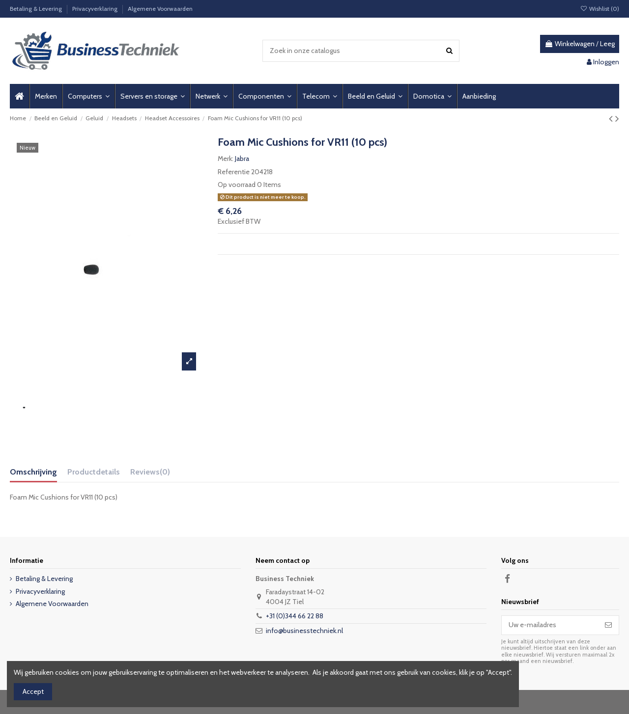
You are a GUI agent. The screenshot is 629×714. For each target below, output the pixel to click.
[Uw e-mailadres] (550, 625)
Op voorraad (237, 184)
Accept (33, 691)
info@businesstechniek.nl (304, 630)
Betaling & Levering (36, 8)
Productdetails (93, 471)
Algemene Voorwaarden (160, 8)
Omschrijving (33, 471)
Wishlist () (599, 8)
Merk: (225, 158)
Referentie (234, 171)
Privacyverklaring (95, 8)
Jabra (242, 158)
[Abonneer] (608, 625)
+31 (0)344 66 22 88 (294, 615)
